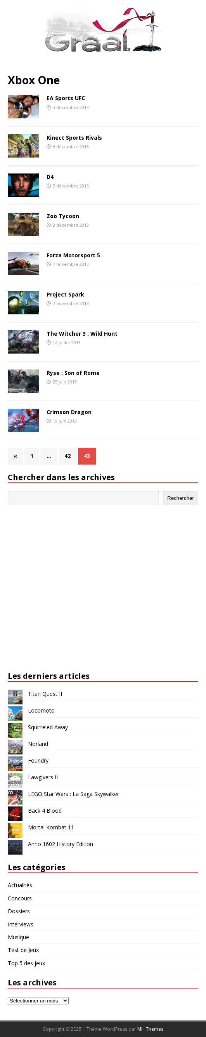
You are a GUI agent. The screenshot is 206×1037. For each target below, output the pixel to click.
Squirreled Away (48, 727)
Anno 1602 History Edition (60, 844)
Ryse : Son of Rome (73, 372)
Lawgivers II (43, 777)
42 (67, 456)
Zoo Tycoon (63, 216)
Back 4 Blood (45, 810)
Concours (20, 898)
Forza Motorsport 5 (73, 255)
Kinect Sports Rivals (74, 137)
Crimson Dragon (69, 412)
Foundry (38, 760)
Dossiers (19, 911)
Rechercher (180, 498)
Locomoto (41, 710)
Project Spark (65, 294)
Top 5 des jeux (26, 963)
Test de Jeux (23, 950)
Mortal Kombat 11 (51, 827)
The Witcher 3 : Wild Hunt (82, 333)
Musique (18, 937)
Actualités (20, 885)
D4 (50, 176)
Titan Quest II (45, 693)
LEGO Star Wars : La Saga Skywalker (73, 794)
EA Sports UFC (66, 98)
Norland (38, 743)
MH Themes (150, 1029)
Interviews (20, 924)
